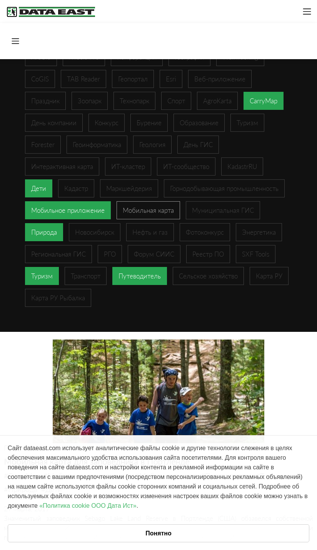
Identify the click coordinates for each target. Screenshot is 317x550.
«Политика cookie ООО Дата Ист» (87, 505)
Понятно (158, 533)
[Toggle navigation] (307, 11)
